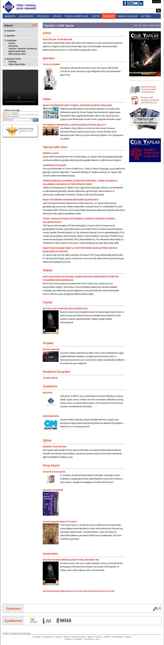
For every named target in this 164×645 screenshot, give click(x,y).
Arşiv (97, 639)
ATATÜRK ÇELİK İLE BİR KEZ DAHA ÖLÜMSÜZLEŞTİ (65, 308)
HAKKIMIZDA (26, 16)
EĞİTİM (96, 16)
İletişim (128, 637)
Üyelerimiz (13, 608)
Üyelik (66, 637)
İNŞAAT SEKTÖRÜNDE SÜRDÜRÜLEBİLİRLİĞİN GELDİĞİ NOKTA (70, 199)
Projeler (58, 637)
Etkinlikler (78, 639)
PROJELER (43, 16)
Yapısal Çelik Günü (16, 51)
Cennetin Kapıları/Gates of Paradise (60, 521)
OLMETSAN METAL (51, 416)
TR (154, 2)
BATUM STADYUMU (51, 349)
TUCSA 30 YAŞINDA (51, 64)
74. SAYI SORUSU (50, 378)
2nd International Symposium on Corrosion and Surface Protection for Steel (78, 591)
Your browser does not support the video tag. (20, 87)
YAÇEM (107, 637)
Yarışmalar (13, 46)
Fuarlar (11, 43)
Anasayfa (37, 637)
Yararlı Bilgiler (117, 637)
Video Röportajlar (16, 64)
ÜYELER (57, 16)
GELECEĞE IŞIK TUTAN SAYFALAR (57, 39)
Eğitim (90, 637)
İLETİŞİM (146, 16)
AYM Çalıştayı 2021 (17, 54)
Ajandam (11, 35)
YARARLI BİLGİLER (127, 16)
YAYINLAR (108, 16)
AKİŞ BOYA (47, 392)
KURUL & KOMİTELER (76, 16)
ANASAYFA (9, 16)
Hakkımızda (48, 637)
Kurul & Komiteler (78, 637)
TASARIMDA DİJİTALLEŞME (54, 165)
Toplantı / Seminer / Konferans (22, 48)
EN (159, 2)
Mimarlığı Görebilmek (53, 490)
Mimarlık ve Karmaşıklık (54, 471)
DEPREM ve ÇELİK (51, 153)
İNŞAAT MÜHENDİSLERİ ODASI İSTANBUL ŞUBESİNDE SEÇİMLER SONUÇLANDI (77, 105)
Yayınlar (98, 637)
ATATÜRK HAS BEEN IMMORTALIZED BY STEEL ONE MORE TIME (71, 559)
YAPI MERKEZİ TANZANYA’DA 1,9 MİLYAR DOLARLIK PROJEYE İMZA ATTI (74, 124)
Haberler (11, 30)
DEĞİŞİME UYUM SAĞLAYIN (54, 446)
